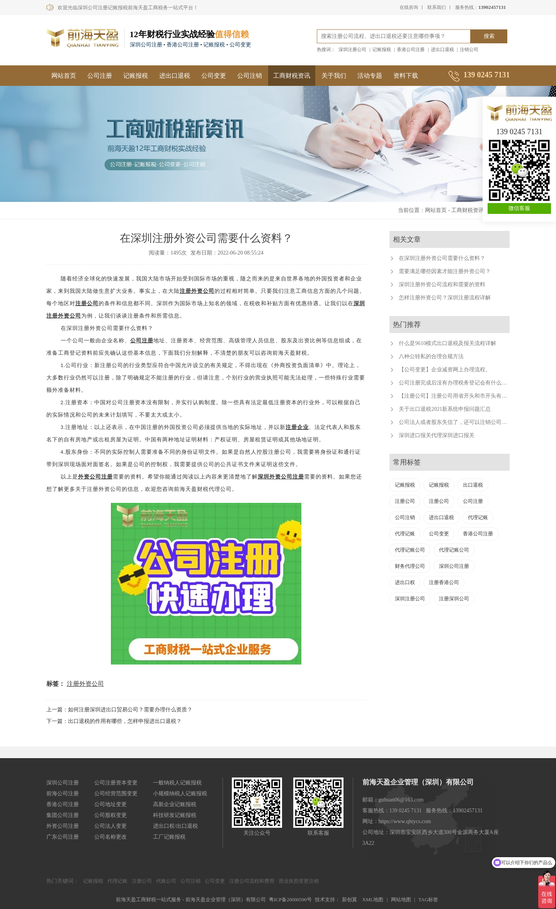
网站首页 (63, 75)
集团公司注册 (62, 815)
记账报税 (381, 49)
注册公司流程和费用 (251, 881)
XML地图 (373, 899)
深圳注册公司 (352, 49)
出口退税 (473, 485)
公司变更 (213, 75)
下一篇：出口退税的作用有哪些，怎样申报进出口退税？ (114, 721)
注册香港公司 (444, 582)
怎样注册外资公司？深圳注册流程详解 (445, 298)
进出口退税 (442, 49)
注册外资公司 (197, 291)
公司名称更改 (110, 837)
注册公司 (87, 303)
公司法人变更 (110, 826)
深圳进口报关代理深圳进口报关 (436, 435)
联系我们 (436, 7)
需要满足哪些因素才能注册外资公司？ (445, 271)
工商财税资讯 (291, 75)
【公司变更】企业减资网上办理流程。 (445, 369)
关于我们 (333, 75)
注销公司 (469, 49)
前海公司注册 (62, 793)
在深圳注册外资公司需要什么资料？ (442, 258)
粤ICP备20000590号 (290, 899)
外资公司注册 (95, 477)
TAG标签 (428, 899)
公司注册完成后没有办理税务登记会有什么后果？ (458, 383)
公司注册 (99, 75)
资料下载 (405, 75)
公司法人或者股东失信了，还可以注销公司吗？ (455, 422)
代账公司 (166, 881)
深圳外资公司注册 (281, 477)
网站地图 (401, 899)
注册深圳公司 (454, 598)
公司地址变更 (110, 804)
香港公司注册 (411, 49)
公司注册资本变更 (116, 783)
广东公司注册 (62, 837)
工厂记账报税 (169, 837)
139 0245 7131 (519, 131)
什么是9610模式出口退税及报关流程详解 (447, 343)
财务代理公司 (410, 566)
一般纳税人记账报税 (177, 783)
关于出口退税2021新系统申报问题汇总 (445, 409)
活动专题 (369, 75)
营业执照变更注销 (299, 881)
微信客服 (519, 208)
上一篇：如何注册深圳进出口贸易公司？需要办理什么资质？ (119, 710)
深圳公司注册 (454, 566)
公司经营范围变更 (116, 793)
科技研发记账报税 (174, 815)
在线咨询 (409, 7)
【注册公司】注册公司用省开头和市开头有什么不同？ (464, 396)
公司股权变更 (110, 815)
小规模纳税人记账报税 (180, 793)
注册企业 (297, 427)
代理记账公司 (410, 550)
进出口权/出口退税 (175, 826)
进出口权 (405, 582)
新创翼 (349, 899)
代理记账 (478, 517)
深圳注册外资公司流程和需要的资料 (442, 284)
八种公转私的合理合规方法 (431, 356)
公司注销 (249, 75)
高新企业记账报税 (174, 804)
